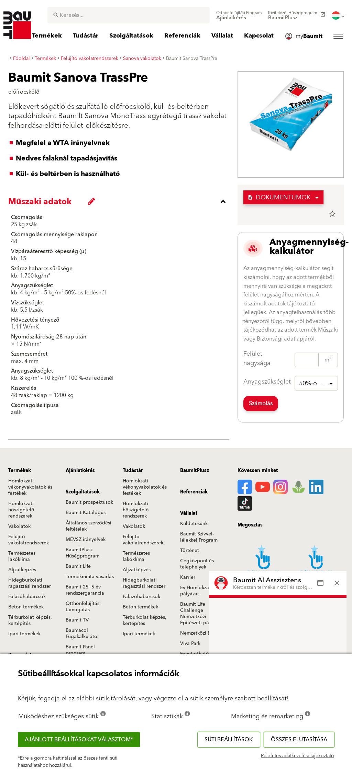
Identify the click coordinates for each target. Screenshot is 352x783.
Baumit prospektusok (89, 502)
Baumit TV (77, 620)
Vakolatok (19, 526)
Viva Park (190, 643)
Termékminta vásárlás (90, 577)
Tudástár (133, 471)
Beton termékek (26, 607)
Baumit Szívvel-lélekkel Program (199, 537)
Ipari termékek (24, 634)
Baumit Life (78, 566)
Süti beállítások (229, 739)
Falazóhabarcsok (27, 597)
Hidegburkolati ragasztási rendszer (29, 583)
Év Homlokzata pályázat (196, 591)
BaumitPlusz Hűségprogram (82, 553)
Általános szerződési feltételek (88, 526)
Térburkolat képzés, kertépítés (30, 620)
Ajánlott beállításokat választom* (79, 739)
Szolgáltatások (83, 492)
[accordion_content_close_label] (120, 201)
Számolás (261, 403)
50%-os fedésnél (318, 383)
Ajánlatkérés (80, 471)
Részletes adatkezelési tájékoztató (297, 756)
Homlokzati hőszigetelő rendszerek (21, 510)
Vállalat (188, 513)
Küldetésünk (194, 524)
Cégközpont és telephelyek (197, 564)
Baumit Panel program (80, 650)
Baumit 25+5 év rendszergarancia (85, 590)
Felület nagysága (257, 358)
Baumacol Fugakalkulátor (82, 633)
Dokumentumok (279, 197)
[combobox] (128, 15)
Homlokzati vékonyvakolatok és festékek (30, 487)
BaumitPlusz (194, 471)
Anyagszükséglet (267, 381)
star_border (332, 214)
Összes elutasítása (299, 739)
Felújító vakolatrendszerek (28, 540)
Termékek (19, 471)
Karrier (187, 577)
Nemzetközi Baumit (201, 633)
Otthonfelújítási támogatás (83, 606)
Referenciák (194, 492)
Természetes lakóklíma (21, 556)
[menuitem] (239, 15)
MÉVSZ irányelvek (86, 539)
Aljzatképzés (22, 570)
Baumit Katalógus (86, 513)
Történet (189, 550)
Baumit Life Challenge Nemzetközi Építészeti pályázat (201, 613)
